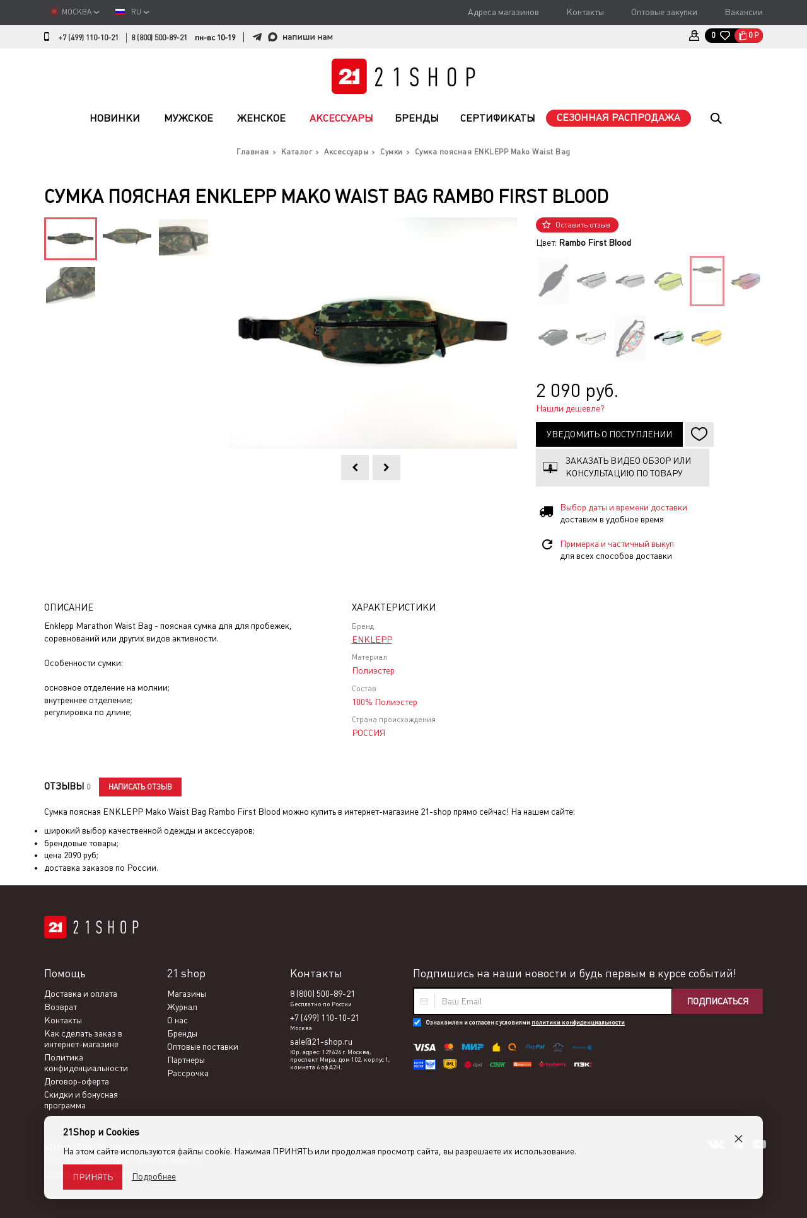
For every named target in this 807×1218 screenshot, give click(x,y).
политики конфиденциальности (578, 1022)
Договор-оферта (76, 1081)
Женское (261, 118)
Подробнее (154, 1176)
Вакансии (743, 12)
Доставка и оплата (80, 994)
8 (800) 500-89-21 (159, 37)
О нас (177, 1020)
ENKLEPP (372, 640)
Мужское (188, 118)
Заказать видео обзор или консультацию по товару (628, 467)
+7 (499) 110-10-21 (88, 37)
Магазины (186, 994)
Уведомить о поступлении (609, 434)
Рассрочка (188, 1073)
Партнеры (186, 1060)
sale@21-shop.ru (321, 1042)
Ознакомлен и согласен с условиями (525, 1022)
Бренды (417, 118)
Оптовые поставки (202, 1047)
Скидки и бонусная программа (81, 1099)
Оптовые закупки (664, 12)
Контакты (585, 12)
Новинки (115, 118)
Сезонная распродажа (618, 118)
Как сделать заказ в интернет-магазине (83, 1038)
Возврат (60, 1007)
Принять (93, 1177)
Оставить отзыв (582, 225)
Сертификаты (497, 118)
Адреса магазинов (503, 12)
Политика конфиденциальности (86, 1062)
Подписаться (717, 1001)
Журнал (182, 1007)
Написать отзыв (140, 787)
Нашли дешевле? (570, 408)
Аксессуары (341, 118)
